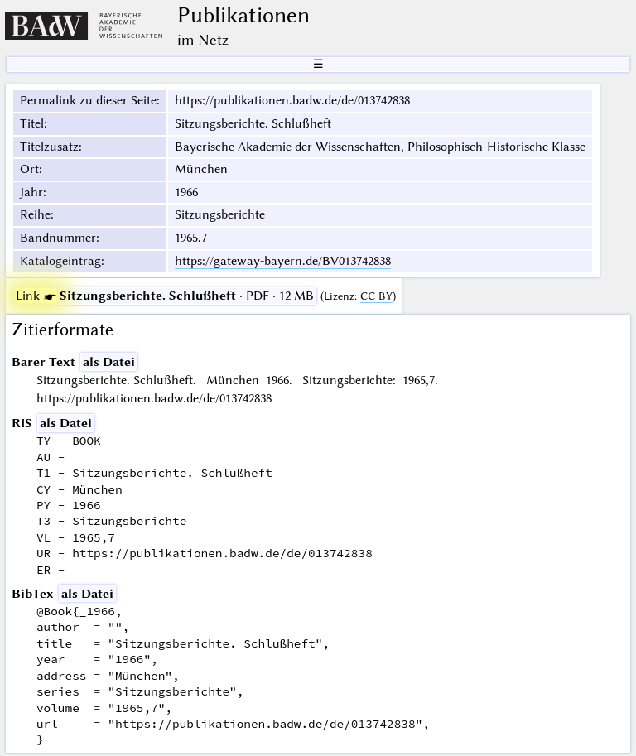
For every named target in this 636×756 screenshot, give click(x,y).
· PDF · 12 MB (165, 295)
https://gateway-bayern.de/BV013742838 (283, 260)
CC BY (376, 296)
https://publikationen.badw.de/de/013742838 (292, 100)
